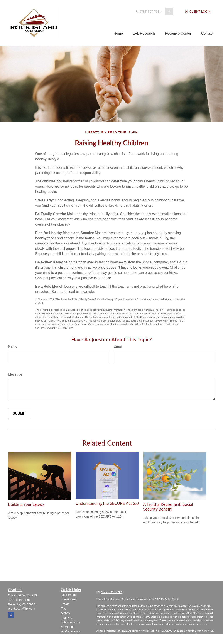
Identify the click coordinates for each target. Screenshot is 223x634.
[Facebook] (169, 11)
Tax (63, 608)
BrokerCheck (172, 599)
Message (15, 374)
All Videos (67, 627)
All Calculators (70, 631)
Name (12, 346)
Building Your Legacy (26, 504)
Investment (68, 599)
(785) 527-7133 (148, 11)
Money (65, 613)
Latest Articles (70, 622)
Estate (65, 604)
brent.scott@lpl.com (21, 608)
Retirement (68, 595)
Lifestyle (66, 617)
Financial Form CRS (111, 592)
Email (118, 346)
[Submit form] (19, 413)
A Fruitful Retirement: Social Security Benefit (168, 506)
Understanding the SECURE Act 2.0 (107, 503)
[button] (118, 33)
